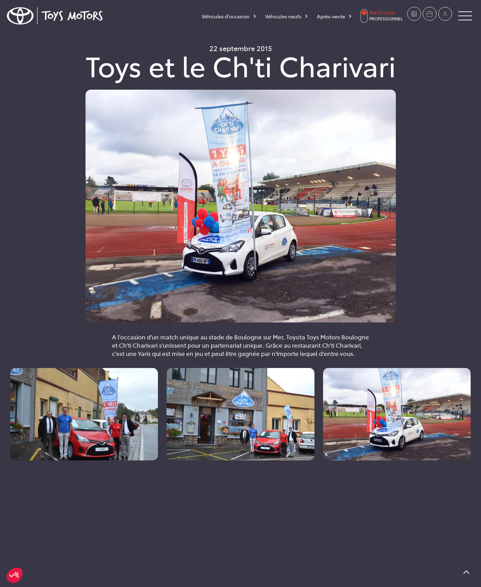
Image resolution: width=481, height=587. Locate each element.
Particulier (382, 13)
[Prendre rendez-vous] (430, 14)
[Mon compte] (445, 14)
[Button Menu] (465, 16)
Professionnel (386, 19)
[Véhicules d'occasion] (229, 17)
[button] (14, 575)
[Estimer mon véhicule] (414, 14)
